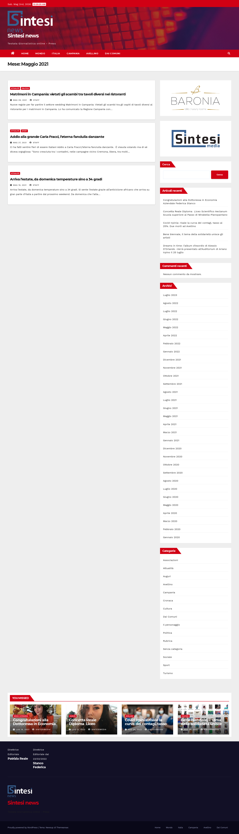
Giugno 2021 (170, 408)
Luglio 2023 (170, 295)
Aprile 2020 (170, 513)
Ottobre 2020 (171, 464)
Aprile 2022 (170, 335)
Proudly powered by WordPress (23, 827)
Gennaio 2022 (171, 351)
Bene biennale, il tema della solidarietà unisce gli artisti (201, 724)
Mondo (40, 53)
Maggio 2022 (170, 327)
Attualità (15, 88)
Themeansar (62, 827)
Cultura (167, 608)
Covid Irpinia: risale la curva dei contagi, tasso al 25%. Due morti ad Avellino (146, 726)
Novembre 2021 (172, 367)
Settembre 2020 (173, 472)
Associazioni (170, 560)
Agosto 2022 (170, 303)
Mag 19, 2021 (20, 185)
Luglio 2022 (170, 311)
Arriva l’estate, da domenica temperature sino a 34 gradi (56, 179)
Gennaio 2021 (171, 440)
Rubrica (167, 640)
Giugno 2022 (170, 319)
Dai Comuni (112, 53)
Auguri (167, 576)
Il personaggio (171, 624)
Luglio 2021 (170, 400)
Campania (73, 53)
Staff (34, 100)
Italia (56, 53)
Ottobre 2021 (171, 375)
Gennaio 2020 (171, 537)
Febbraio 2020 (171, 529)
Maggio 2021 (170, 416)
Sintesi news (23, 35)
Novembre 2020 (172, 456)
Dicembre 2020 (172, 448)
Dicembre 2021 (172, 359)
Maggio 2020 (170, 505)
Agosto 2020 (170, 480)
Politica (25, 88)
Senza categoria (172, 649)
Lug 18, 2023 (22, 729)
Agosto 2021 (170, 391)
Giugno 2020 (170, 496)
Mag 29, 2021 (20, 100)
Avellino (92, 53)
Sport (24, 131)
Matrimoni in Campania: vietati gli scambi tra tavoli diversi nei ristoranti (68, 94)
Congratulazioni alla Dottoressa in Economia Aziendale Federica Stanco (34, 726)
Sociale (167, 657)
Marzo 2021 (170, 432)
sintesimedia (41, 729)
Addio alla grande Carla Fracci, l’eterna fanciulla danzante (57, 137)
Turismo (168, 673)
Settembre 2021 (172, 383)
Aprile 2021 (170, 424)
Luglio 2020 (170, 488)
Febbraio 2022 (171, 343)
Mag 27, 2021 (20, 143)
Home (25, 53)
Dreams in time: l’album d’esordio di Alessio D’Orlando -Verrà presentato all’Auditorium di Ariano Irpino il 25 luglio (195, 249)
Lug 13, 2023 (78, 729)
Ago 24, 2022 (135, 729)
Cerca (166, 164)
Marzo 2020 (170, 521)
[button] (229, 53)
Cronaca (168, 600)
